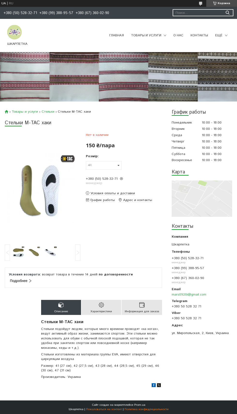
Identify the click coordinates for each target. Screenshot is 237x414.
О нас (178, 35)
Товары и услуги (146, 35)
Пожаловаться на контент (104, 409)
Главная (116, 35)
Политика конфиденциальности (147, 409)
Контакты (199, 35)
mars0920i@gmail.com (189, 294)
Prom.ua (139, 405)
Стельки (48, 111)
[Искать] (227, 13)
